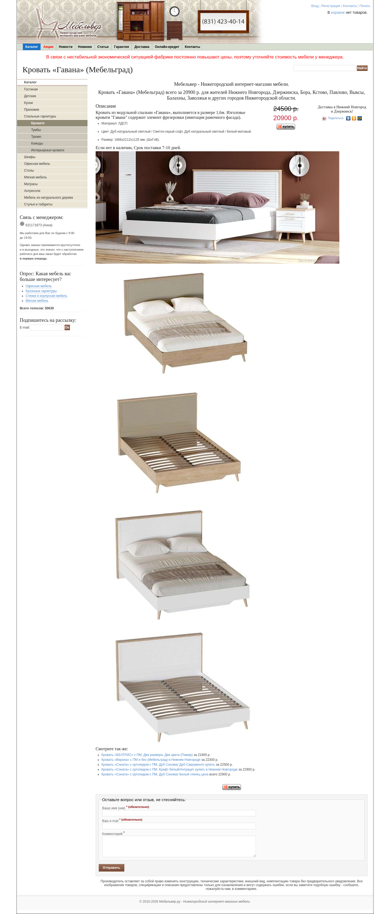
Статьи (103, 47)
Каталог (31, 47)
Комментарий (113, 833)
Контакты (350, 6)
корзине (338, 13)
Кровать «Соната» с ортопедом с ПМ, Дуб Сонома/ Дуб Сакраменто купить (158, 764)
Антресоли (32, 191)
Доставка (141, 47)
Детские (30, 96)
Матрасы (31, 184)
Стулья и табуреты (38, 204)
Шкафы (29, 157)
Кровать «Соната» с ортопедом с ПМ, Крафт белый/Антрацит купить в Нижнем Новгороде (170, 769)
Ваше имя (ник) (125, 807)
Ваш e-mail (122, 820)
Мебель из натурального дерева (48, 197)
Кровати (37, 123)
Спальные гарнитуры (40, 116)
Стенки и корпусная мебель (46, 296)
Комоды (37, 143)
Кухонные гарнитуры (41, 291)
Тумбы (36, 130)
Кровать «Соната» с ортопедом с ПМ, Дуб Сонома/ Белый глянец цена (155, 774)
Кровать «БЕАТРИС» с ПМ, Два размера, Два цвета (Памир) (147, 755)
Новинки (85, 47)
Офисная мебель (37, 164)
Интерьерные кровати (47, 150)
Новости (65, 47)
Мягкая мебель (35, 177)
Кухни (28, 103)
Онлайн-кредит (167, 47)
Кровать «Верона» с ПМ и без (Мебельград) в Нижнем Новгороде (151, 760)
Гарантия (121, 47)
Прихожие (31, 110)
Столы (29, 170)
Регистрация (330, 6)
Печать (365, 6)
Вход (314, 6)
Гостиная (31, 89)
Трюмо (36, 137)
